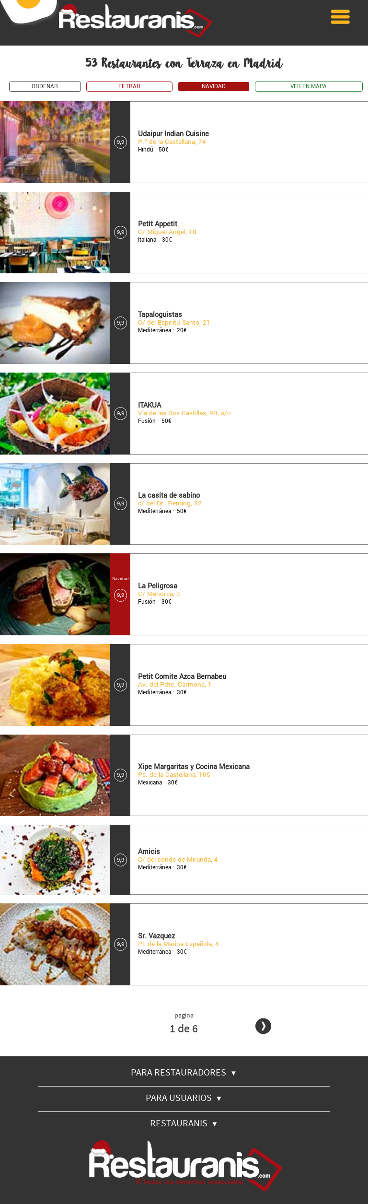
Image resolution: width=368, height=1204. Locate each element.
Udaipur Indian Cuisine (173, 134)
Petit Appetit (157, 224)
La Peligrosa (157, 586)
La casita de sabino (169, 496)
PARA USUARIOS (184, 1097)
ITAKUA (149, 405)
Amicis (149, 852)
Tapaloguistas (160, 315)
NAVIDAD (214, 86)
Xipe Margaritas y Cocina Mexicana (194, 767)
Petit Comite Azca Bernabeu (182, 677)
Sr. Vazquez (156, 936)
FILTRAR (129, 86)
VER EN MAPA (308, 86)
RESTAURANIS (184, 1123)
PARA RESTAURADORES (184, 1072)
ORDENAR (45, 86)
